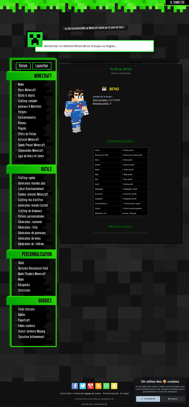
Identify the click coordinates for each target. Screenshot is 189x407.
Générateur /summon (30, 222)
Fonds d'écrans (26, 309)
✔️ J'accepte (148, 399)
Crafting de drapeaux (30, 211)
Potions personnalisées (31, 216)
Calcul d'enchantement (31, 189)
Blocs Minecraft (27, 90)
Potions (22, 112)
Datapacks (24, 285)
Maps (21, 279)
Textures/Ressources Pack (33, 268)
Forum (23, 66)
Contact (126, 393)
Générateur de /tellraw (31, 244)
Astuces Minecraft (28, 140)
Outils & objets (26, 95)
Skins (21, 263)
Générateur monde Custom (33, 205)
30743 (114, 89)
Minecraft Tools (87, 404)
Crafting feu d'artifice (30, 200)
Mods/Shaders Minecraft (32, 274)
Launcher (42, 66)
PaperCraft (24, 320)
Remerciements (112, 393)
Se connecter (177, 2)
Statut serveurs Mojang (31, 331)
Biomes (22, 123)
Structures (24, 290)
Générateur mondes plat (31, 183)
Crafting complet (28, 101)
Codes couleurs (26, 326)
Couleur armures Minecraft (33, 194)
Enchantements (27, 117)
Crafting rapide (26, 178)
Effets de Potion (27, 134)
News (21, 84)
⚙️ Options (173, 399)
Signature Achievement (31, 337)
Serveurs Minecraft (100, 404)
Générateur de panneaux (32, 233)
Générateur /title (28, 227)
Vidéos (21, 315)
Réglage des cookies (93, 393)
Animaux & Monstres (29, 106)
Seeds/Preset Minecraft (31, 145)
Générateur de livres (29, 238)
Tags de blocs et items (31, 156)
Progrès (22, 129)
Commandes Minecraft (30, 151)
